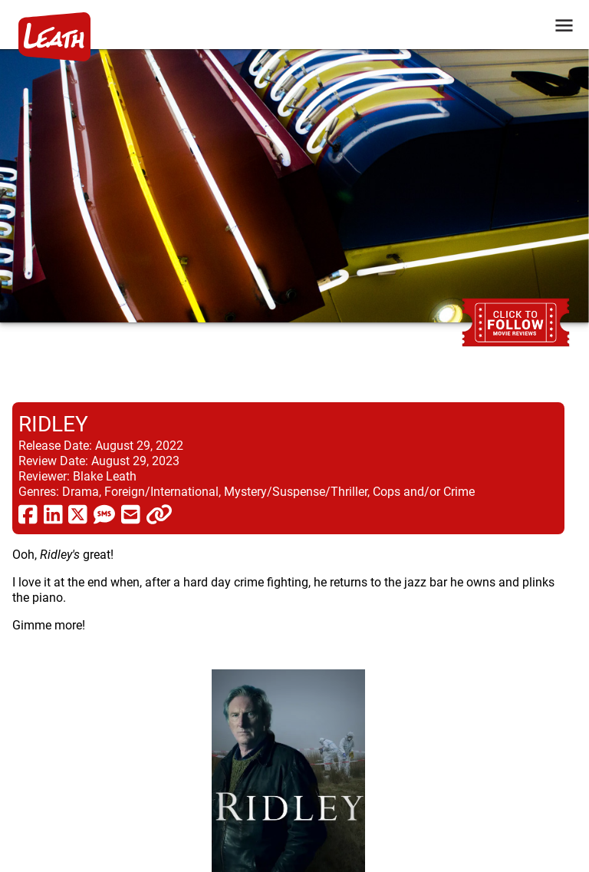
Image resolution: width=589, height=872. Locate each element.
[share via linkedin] (53, 513)
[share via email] (130, 513)
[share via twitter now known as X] (77, 513)
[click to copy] (159, 513)
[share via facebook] (28, 513)
